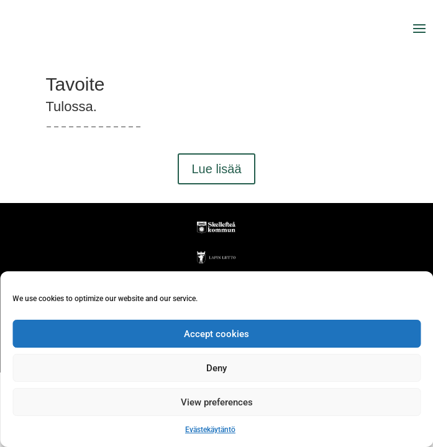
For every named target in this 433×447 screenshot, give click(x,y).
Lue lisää (216, 169)
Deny (216, 368)
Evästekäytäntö (210, 429)
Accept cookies (216, 334)
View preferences (217, 402)
